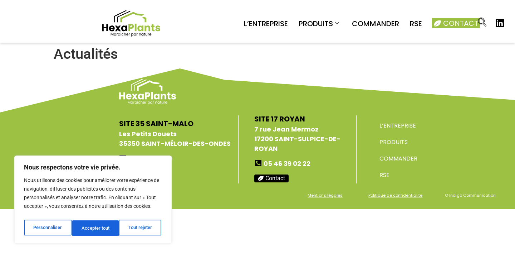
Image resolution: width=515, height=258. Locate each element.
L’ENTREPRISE (266, 24)
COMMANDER (375, 24)
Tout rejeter (93, 228)
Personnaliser (47, 228)
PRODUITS (319, 24)
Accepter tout (139, 228)
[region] (93, 202)
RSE (416, 24)
